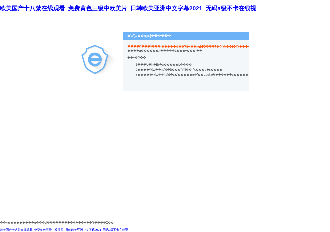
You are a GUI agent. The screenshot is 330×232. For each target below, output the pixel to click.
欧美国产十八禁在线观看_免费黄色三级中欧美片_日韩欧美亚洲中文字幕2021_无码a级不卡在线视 (128, 8)
